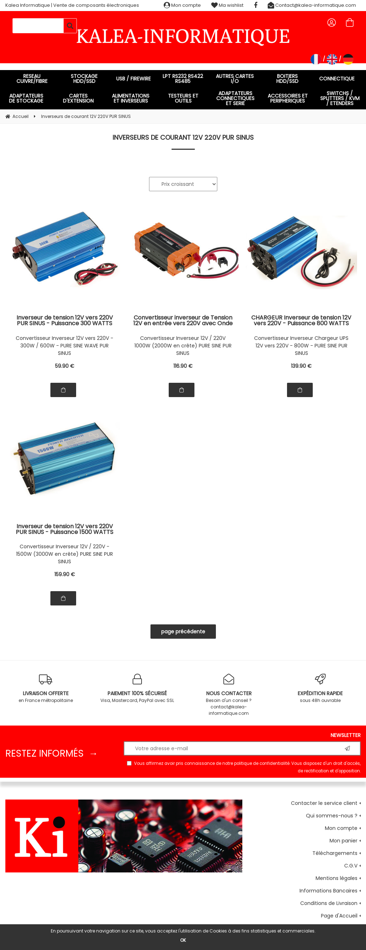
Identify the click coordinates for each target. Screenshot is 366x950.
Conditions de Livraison (328, 903)
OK (183, 940)
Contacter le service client (324, 803)
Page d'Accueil (339, 915)
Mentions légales (336, 878)
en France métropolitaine (46, 688)
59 (64, 366)
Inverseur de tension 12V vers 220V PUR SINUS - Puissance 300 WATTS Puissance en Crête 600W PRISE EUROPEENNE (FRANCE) (64, 320)
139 (301, 366)
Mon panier (343, 840)
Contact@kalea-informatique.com (312, 5)
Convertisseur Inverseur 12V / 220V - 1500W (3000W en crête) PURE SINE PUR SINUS (64, 554)
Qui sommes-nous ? (331, 815)
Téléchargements (334, 853)
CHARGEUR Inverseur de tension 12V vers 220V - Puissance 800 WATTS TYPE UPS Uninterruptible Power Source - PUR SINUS (301, 320)
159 (64, 574)
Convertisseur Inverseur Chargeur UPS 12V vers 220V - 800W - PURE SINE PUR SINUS (301, 346)
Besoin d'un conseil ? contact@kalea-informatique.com (229, 695)
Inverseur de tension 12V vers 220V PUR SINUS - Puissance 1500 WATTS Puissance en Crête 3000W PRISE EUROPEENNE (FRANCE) (64, 529)
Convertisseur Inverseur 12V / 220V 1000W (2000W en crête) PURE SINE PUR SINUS (183, 346)
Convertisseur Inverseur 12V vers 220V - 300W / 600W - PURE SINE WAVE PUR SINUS (64, 346)
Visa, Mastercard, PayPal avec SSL (137, 688)
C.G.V (350, 865)
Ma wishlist (227, 5)
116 (183, 366)
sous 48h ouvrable (320, 688)
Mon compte (182, 5)
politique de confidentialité (262, 763)
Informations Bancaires (328, 890)
